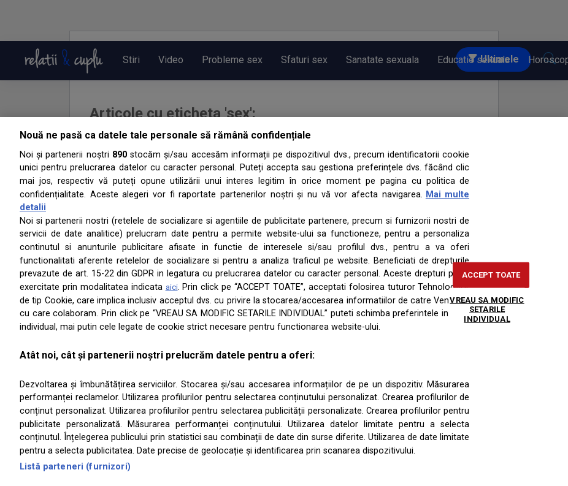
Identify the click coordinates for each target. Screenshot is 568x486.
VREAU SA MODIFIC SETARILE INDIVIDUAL (487, 309)
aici (172, 287)
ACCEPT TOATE (491, 274)
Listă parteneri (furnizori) (75, 466)
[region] (284, 301)
